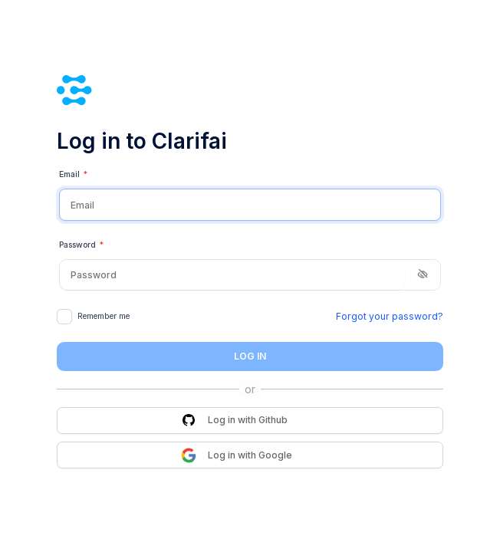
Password (81, 245)
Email (73, 175)
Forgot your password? (389, 316)
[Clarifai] (250, 90)
